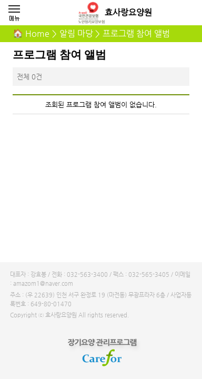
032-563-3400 (87, 274)
